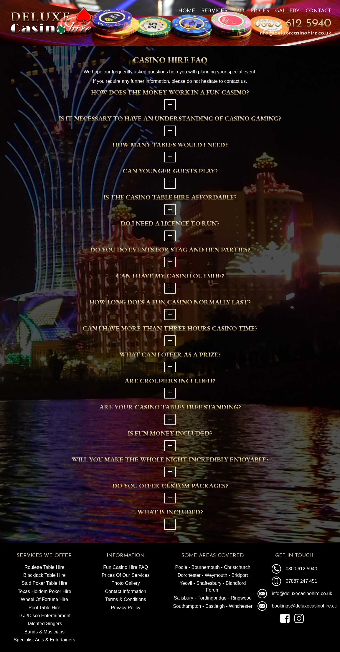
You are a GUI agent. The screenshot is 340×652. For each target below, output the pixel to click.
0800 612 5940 (292, 24)
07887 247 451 (301, 581)
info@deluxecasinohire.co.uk (294, 33)
